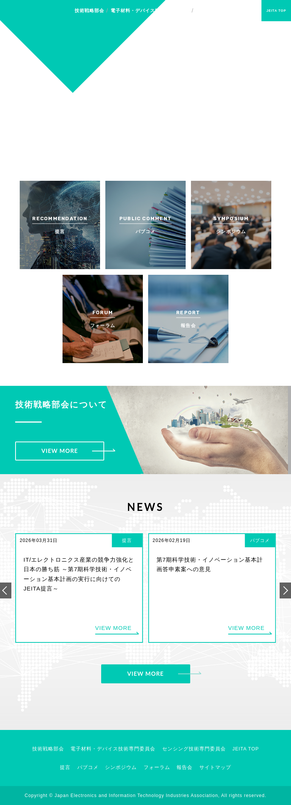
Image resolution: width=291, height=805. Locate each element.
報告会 (184, 767)
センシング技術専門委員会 (225, 10)
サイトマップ (215, 767)
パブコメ (88, 767)
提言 (65, 767)
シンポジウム (121, 767)
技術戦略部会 (89, 10)
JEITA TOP (276, 11)
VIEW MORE (59, 450)
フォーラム (157, 767)
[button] (5, 590)
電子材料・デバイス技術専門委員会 (150, 10)
